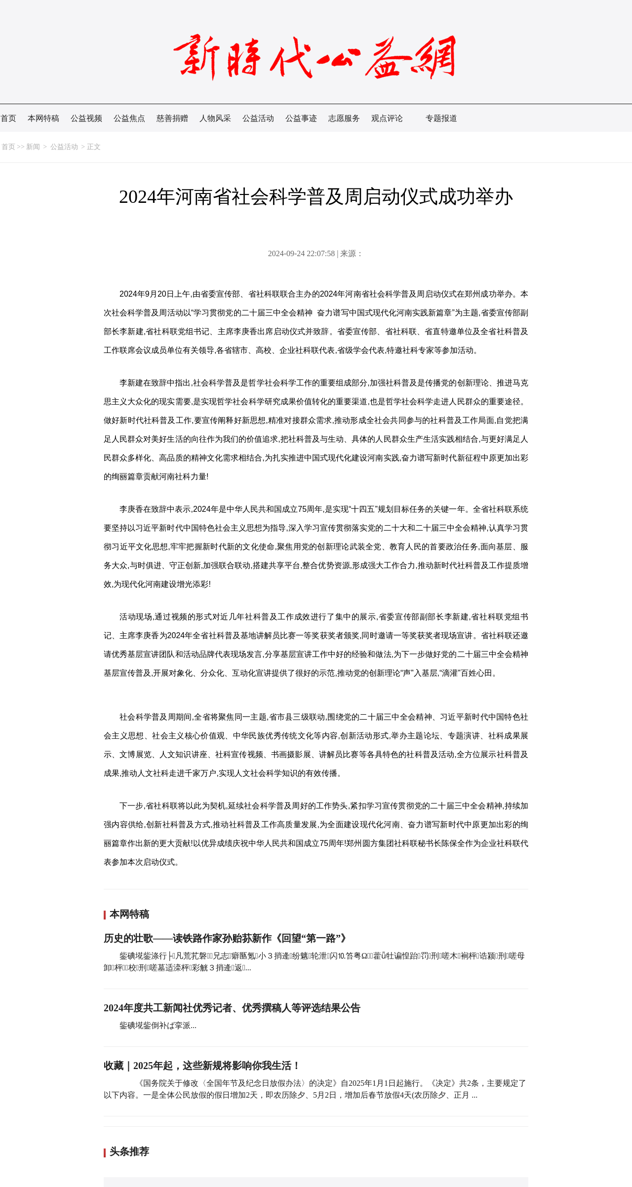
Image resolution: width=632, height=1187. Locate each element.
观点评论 (387, 118)
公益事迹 (301, 118)
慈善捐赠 (172, 118)
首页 (8, 118)
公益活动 (258, 118)
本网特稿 (43, 118)
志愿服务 (344, 118)
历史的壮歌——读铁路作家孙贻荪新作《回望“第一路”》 (227, 938)
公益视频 (86, 118)
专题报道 (441, 118)
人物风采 (215, 118)
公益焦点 (129, 118)
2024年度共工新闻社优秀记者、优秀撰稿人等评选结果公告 (232, 1007)
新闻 (33, 147)
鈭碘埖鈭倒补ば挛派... (158, 1025)
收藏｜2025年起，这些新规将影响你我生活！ (202, 1065)
